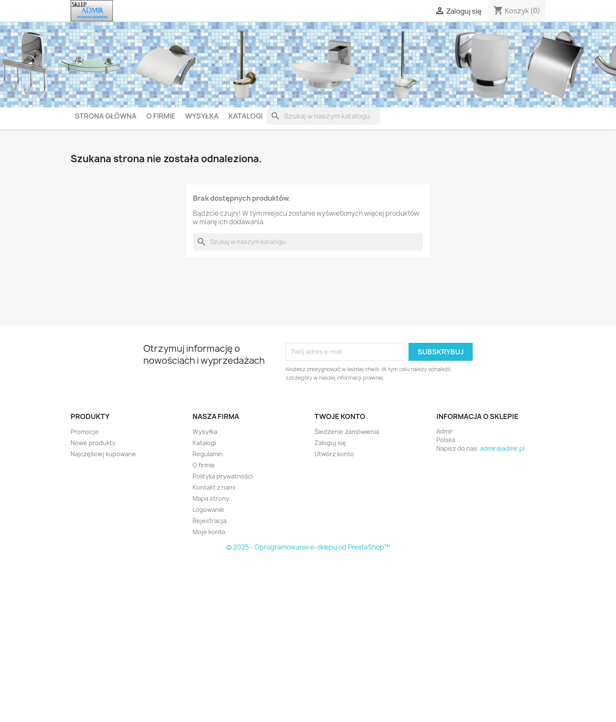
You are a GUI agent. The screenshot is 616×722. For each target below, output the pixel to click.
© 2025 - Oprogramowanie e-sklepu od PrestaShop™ (308, 547)
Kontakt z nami (213, 487)
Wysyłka (202, 116)
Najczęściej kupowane (103, 454)
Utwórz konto (334, 454)
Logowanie (208, 509)
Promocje (85, 432)
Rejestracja (209, 521)
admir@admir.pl (502, 448)
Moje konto (208, 532)
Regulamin (207, 454)
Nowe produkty (93, 443)
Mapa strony (210, 498)
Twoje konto (339, 416)
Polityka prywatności (222, 476)
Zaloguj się (330, 443)
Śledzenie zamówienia (346, 432)
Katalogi (245, 116)
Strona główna (105, 116)
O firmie (160, 116)
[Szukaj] (323, 116)
